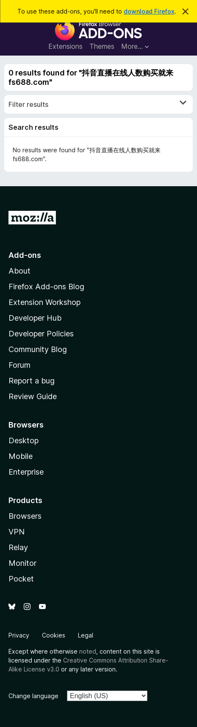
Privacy (18, 635)
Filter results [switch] (97, 104)
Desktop (23, 440)
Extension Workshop (44, 302)
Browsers (25, 516)
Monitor (22, 563)
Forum (19, 365)
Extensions (65, 46)
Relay (18, 547)
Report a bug (31, 380)
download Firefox (149, 11)
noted (87, 651)
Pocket (21, 578)
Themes (101, 46)
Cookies (53, 635)
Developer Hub (34, 317)
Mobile (20, 456)
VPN (16, 531)
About (19, 270)
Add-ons (24, 255)
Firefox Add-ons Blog (46, 286)
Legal (85, 635)
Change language (33, 695)
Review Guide (32, 396)
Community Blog (37, 349)
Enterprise (26, 471)
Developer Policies (41, 333)
